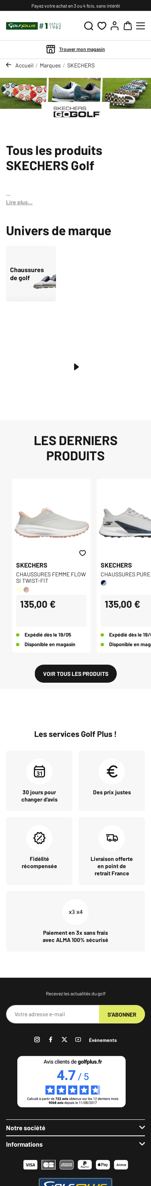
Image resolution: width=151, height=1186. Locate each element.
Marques (50, 65)
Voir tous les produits (75, 673)
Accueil (24, 65)
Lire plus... (19, 202)
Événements (103, 1040)
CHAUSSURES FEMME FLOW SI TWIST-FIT (51, 577)
